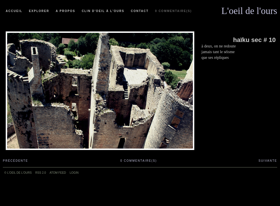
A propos (65, 11)
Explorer (39, 11)
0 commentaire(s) (173, 11)
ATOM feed (58, 172)
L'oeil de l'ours (249, 9)
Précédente (15, 160)
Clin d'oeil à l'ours (103, 11)
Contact (140, 11)
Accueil (14, 11)
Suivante (268, 160)
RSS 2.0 (40, 172)
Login (74, 172)
